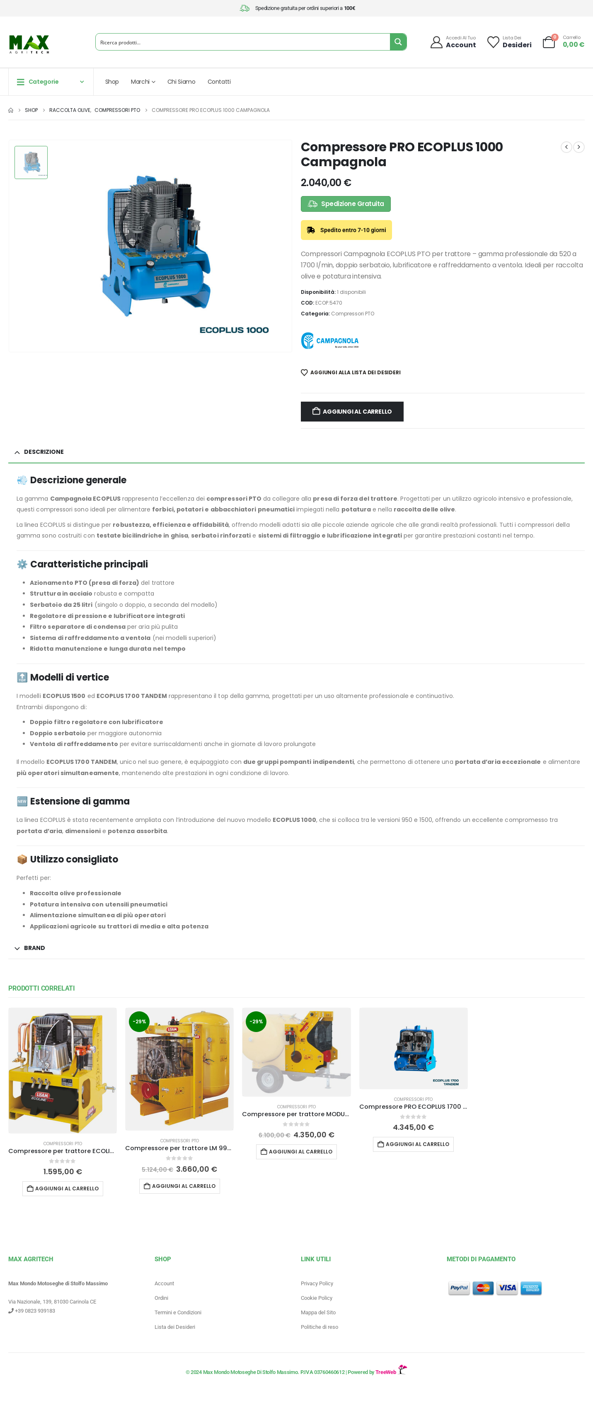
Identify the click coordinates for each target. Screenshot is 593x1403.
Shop (112, 82)
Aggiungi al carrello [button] (67, 1188)
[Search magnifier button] (398, 42)
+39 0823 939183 (31, 1311)
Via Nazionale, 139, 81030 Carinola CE (52, 1302)
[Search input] (243, 42)
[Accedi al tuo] (452, 42)
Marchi (140, 82)
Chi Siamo (181, 82)
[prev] (566, 147)
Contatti (219, 82)
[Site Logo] (29, 44)
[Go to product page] (62, 1070)
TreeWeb (391, 1372)
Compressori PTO (352, 313)
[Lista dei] (509, 42)
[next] (579, 147)
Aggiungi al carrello (357, 411)
